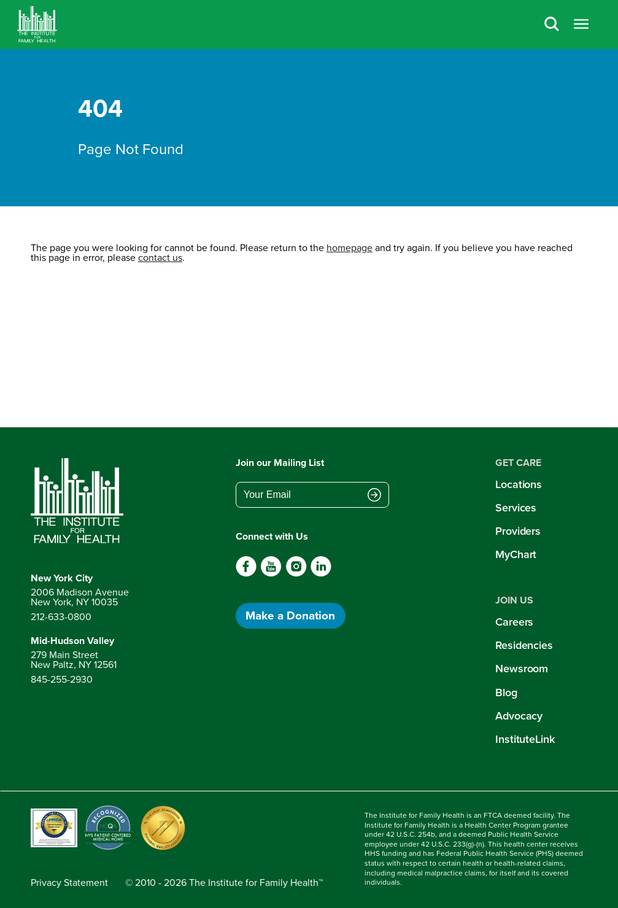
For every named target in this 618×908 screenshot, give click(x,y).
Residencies (524, 645)
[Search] (551, 25)
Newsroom (521, 669)
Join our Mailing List (280, 462)
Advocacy (519, 716)
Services (515, 508)
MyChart (515, 554)
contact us (160, 257)
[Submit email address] (374, 496)
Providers (518, 531)
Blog (506, 692)
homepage (349, 248)
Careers (514, 622)
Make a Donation (290, 615)
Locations (518, 484)
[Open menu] (581, 25)
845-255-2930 (62, 679)
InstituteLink (525, 739)
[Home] (37, 24)
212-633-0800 (61, 617)
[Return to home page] (80, 501)
